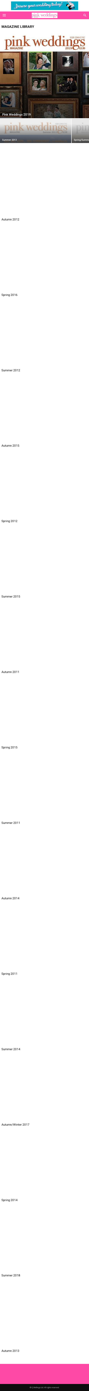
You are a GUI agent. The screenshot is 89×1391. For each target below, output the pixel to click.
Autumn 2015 (10, 445)
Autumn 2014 (10, 898)
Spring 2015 (9, 747)
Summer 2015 (10, 596)
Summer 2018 (10, 1275)
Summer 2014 (10, 1049)
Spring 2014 (9, 1200)
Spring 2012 (9, 521)
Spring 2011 (9, 973)
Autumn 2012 (10, 219)
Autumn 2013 (10, 1351)
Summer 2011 (10, 823)
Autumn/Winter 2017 (15, 1124)
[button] (85, 15)
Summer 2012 (10, 370)
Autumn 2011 (10, 672)
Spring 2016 (9, 295)
